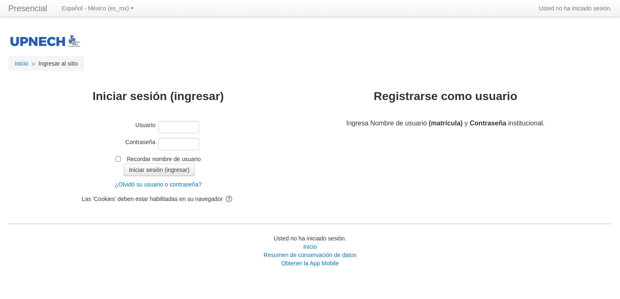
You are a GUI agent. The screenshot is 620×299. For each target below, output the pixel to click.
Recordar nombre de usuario (164, 159)
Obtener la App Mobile (310, 263)
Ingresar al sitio (58, 63)
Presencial (27, 8)
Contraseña (140, 142)
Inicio (310, 246)
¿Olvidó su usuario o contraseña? (158, 184)
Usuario (145, 125)
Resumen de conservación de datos (309, 255)
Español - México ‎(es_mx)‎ (98, 8)
